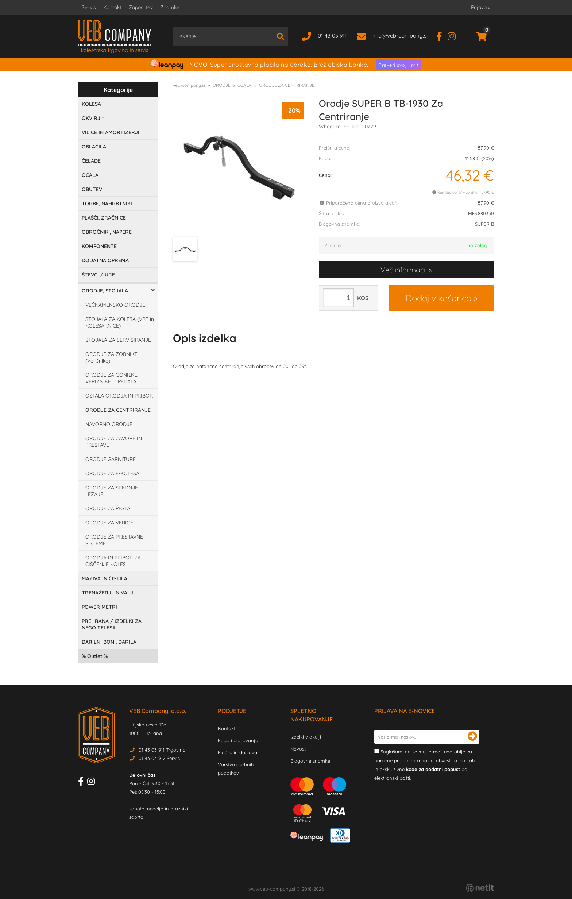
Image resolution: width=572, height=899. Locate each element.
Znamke (169, 7)
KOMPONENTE (99, 246)
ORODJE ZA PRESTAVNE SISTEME (114, 540)
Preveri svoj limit (398, 65)
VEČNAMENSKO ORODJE (115, 305)
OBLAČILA (94, 146)
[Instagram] (454, 35)
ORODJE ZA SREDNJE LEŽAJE (111, 490)
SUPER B (484, 224)
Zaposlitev (141, 7)
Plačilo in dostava (237, 752)
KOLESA (91, 104)
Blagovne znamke (310, 761)
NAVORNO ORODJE (108, 424)
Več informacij (403, 269)
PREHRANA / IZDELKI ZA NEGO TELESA (112, 624)
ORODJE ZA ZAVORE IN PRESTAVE (113, 441)
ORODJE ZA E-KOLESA (112, 473)
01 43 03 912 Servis (159, 758)
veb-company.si (189, 85)
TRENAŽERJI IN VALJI (108, 592)
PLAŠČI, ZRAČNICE (104, 217)
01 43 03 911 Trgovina (162, 750)
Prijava (480, 7)
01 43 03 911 (332, 35)
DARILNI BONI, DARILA (109, 642)
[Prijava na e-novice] (472, 737)
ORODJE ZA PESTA (107, 508)
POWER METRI (99, 607)
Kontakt (112, 7)
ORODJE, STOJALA (105, 290)
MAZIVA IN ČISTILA (104, 578)
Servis (89, 7)
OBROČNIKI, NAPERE (107, 232)
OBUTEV (92, 189)
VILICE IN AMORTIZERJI (110, 132)
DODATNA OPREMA (105, 260)
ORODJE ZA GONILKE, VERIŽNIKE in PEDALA (111, 378)
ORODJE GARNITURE (110, 459)
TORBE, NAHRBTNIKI (107, 203)
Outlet (94, 656)
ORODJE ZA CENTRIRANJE (118, 410)
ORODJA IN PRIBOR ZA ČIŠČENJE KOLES (113, 560)
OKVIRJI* (93, 118)
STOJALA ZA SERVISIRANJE (118, 340)
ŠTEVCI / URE (98, 274)
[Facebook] (442, 35)
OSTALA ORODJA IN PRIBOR (119, 395)
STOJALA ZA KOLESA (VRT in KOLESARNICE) (119, 322)
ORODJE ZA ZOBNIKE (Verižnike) (111, 357)
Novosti (298, 749)
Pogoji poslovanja (238, 740)
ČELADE (91, 161)
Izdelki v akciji (305, 737)
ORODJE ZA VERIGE (109, 522)
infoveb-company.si (400, 35)
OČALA (90, 175)
